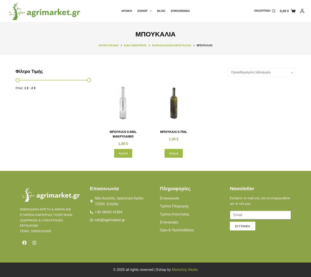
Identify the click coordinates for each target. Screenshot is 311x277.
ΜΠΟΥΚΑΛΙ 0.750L (173, 132)
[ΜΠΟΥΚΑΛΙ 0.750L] (174, 103)
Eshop (145, 11)
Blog (161, 11)
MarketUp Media (185, 270)
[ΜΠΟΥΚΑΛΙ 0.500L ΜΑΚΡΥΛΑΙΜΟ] (123, 103)
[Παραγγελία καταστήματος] (261, 72)
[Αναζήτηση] (264, 11)
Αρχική (126, 11)
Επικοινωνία (180, 11)
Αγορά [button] (123, 153)
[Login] (302, 11)
